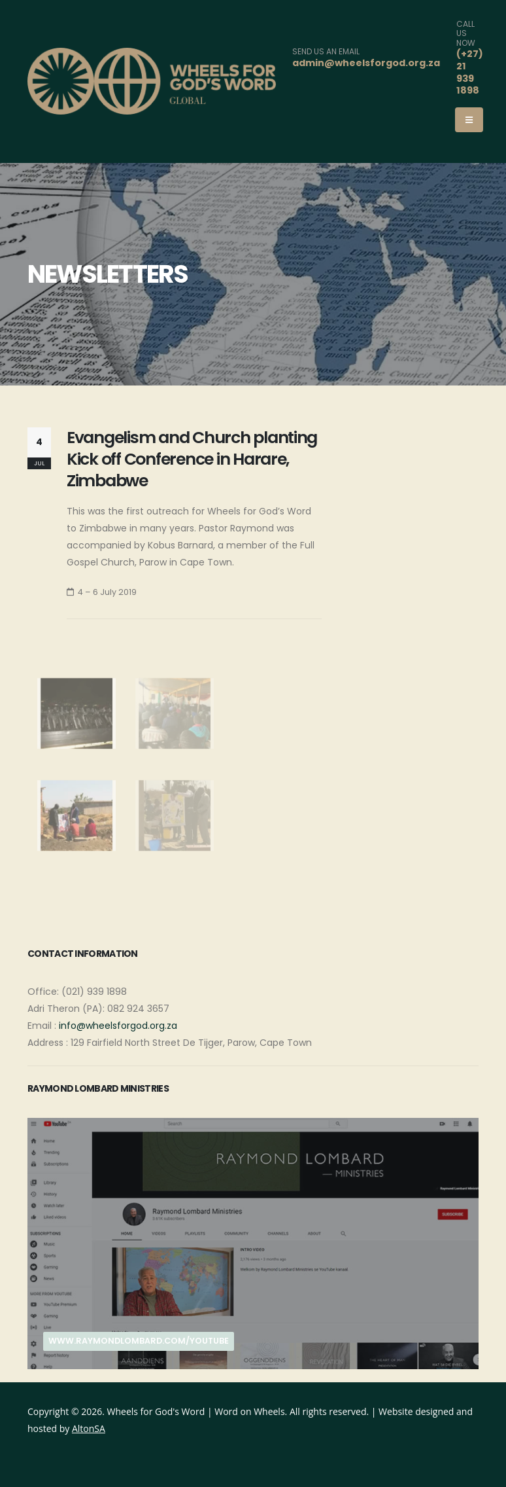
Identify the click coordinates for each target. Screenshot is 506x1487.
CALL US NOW (465, 34)
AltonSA (88, 1428)
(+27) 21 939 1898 (469, 72)
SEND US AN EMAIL (326, 51)
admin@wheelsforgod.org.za (366, 62)
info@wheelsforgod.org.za (118, 1025)
